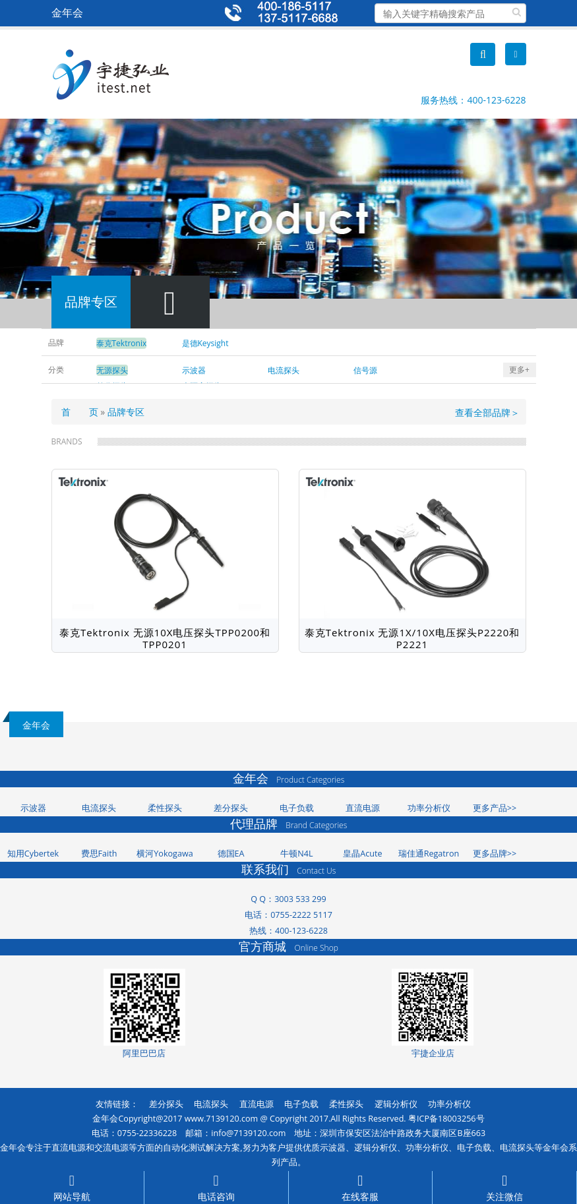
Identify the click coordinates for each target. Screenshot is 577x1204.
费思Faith (99, 853)
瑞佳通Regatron (429, 853)
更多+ (519, 369)
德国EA (231, 853)
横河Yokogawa (165, 853)
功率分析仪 (429, 808)
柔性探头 (165, 808)
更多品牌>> (494, 853)
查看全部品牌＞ (487, 412)
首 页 (79, 412)
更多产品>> (494, 808)
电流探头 (99, 808)
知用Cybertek (33, 853)
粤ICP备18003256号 (446, 1118)
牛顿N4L (296, 853)
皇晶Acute (362, 853)
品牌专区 (125, 412)
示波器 (33, 808)
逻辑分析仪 (396, 1104)
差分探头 (231, 808)
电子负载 (297, 808)
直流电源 (363, 808)
